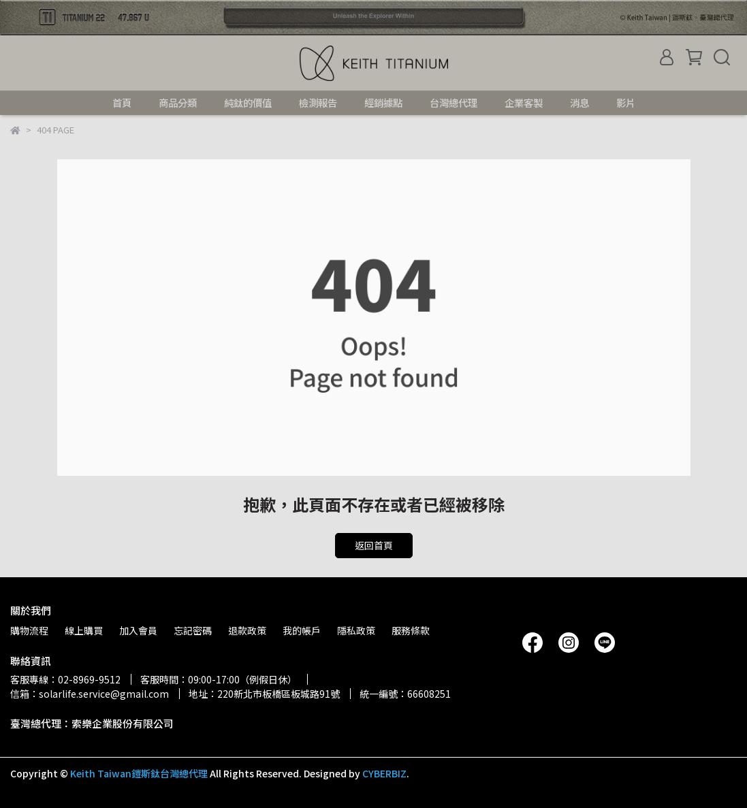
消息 (579, 103)
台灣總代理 (453, 103)
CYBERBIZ (384, 773)
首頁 (121, 103)
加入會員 (138, 630)
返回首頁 (374, 545)
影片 (625, 103)
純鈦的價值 (248, 103)
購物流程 (29, 630)
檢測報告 (318, 103)
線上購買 (84, 630)
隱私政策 (356, 630)
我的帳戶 (302, 630)
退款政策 (247, 630)
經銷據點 (383, 103)
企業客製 (524, 103)
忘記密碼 (193, 630)
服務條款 (411, 630)
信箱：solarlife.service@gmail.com (89, 693)
